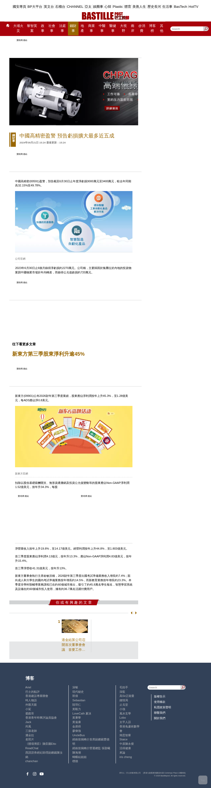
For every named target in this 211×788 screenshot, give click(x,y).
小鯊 (28, 709)
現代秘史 (78, 691)
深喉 (75, 687)
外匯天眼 (31, 704)
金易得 (76, 726)
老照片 (29, 739)
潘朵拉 (29, 735)
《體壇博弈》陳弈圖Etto (40, 743)
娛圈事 (98, 7)
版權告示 (159, 696)
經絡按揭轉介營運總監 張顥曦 (91, 748)
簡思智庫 (125, 735)
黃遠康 (76, 722)
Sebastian (78, 700)
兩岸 (132, 28)
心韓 (107, 7)
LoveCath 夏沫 (81, 713)
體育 (127, 7)
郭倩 (75, 695)
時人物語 (31, 700)
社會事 (51, 28)
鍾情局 (123, 700)
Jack (28, 722)
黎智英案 (32, 28)
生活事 (167, 7)
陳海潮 (76, 752)
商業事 (91, 28)
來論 (122, 752)
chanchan (31, 761)
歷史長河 (154, 7)
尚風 (28, 726)
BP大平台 (34, 7)
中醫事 (102, 28)
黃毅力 (76, 709)
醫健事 (112, 28)
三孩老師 (31, 730)
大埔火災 (18, 28)
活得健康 (125, 748)
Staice (123, 739)
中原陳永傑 (126, 743)
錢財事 (73, 28)
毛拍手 (123, 687)
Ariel (28, 687)
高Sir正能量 (127, 695)
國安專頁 (19, 7)
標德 (75, 761)
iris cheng (125, 756)
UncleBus (78, 735)
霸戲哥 (29, 713)
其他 (161, 28)
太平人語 (125, 722)
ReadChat (31, 748)
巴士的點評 (32, 691)
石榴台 (60, 7)
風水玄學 (125, 713)
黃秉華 (76, 717)
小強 (122, 709)
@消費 (141, 28)
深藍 (122, 691)
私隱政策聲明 (162, 707)
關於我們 (159, 718)
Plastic (118, 7)
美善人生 (139, 7)
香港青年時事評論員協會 (41, 717)
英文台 (49, 7)
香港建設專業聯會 (36, 695)
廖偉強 (76, 730)
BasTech (180, 7)
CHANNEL (75, 7)
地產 (82, 28)
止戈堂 (123, 704)
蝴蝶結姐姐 (79, 756)
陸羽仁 (76, 704)
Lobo (122, 717)
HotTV (194, 7)
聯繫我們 (159, 712)
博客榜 (152, 28)
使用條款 (159, 701)
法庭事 (62, 28)
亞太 (88, 7)
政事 (42, 28)
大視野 (123, 28)
